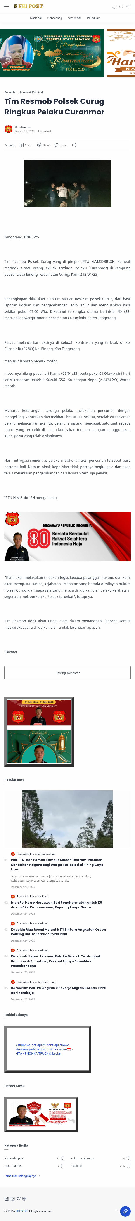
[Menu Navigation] (6, 6)
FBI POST (22, 1211)
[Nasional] (36, 18)
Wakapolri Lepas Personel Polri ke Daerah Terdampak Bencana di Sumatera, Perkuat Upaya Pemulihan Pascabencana (56, 961)
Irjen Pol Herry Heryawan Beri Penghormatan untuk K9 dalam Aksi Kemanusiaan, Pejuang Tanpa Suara (56, 905)
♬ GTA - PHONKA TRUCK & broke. (45, 1051)
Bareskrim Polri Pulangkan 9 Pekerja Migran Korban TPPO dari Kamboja (58, 990)
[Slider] (67, 53)
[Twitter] (18, 1198)
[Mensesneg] (54, 18)
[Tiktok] (24, 1198)
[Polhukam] (93, 18)
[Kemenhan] (75, 18)
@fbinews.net (26, 1045)
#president (45, 1045)
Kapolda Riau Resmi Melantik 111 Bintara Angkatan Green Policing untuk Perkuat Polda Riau (58, 932)
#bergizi (43, 1049)
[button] (114, 6)
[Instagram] (12, 1198)
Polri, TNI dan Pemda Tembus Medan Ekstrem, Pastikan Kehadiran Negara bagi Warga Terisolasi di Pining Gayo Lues (57, 865)
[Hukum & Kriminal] (100, 1158)
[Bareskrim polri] (46, 982)
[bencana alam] (46, 854)
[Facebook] (6, 1198)
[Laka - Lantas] (34, 1165)
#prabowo (61, 1045)
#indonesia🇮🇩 (60, 1049)
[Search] (121, 6)
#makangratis (26, 1049)
